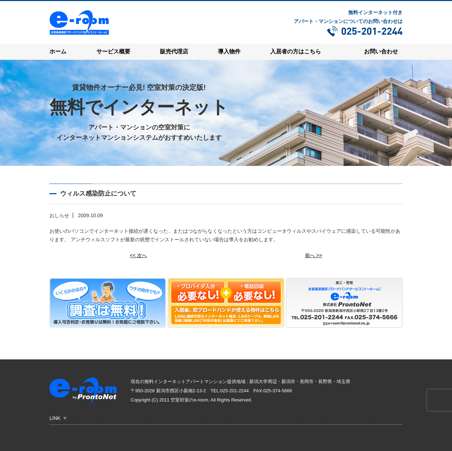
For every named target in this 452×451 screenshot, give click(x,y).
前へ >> (313, 255)
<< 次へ (138, 255)
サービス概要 (113, 51)
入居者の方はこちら (295, 51)
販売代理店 (174, 51)
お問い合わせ (381, 51)
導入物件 (229, 51)
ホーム (57, 51)
